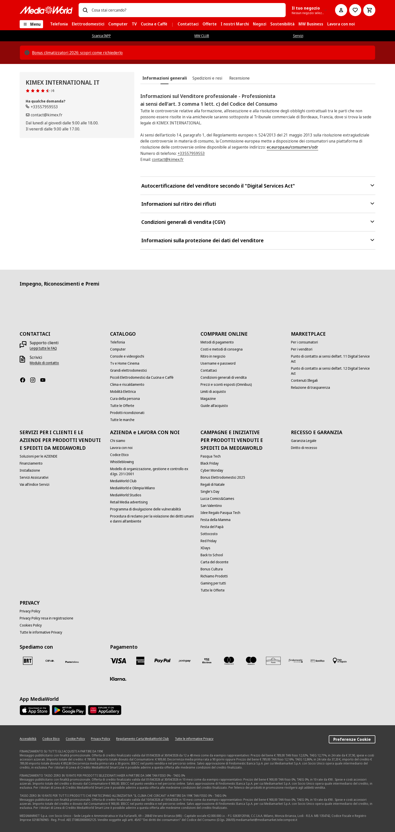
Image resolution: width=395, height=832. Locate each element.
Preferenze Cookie (352, 739)
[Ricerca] (85, 10)
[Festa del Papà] (212, 526)
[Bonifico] (318, 661)
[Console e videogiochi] (127, 356)
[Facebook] (25, 380)
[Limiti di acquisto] (213, 391)
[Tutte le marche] (122, 419)
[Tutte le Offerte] (122, 405)
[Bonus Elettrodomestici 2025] (223, 477)
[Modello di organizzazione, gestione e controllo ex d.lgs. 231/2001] (152, 471)
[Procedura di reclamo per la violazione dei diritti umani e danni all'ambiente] (152, 519)
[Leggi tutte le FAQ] (43, 348)
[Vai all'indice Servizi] (34, 484)
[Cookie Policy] (75, 739)
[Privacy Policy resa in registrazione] (46, 618)
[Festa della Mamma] (216, 519)
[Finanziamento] (31, 463)
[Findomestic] (295, 661)
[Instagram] (35, 380)
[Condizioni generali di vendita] (224, 377)
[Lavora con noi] (121, 447)
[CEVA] (50, 661)
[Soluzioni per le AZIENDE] (38, 456)
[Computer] (118, 349)
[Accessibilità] (28, 739)
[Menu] (31, 24)
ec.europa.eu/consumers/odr (292, 147)
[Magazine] (208, 398)
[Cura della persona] (125, 398)
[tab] (164, 78)
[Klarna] (118, 679)
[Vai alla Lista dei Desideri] (355, 10)
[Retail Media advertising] (129, 502)
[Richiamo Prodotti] (214, 576)
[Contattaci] (209, 370)
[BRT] (28, 661)
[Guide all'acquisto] (214, 405)
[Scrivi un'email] (44, 115)
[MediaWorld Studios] (125, 495)
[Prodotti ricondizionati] (127, 412)
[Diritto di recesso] (304, 447)
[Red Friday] (209, 540)
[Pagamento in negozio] (340, 661)
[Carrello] (369, 10)
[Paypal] (162, 661)
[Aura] (273, 661)
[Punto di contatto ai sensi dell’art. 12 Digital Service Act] (333, 371)
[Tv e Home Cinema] (124, 363)
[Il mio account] (341, 10)
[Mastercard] (229, 661)
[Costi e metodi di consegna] (222, 349)
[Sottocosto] (209, 533)
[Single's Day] (210, 491)
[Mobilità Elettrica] (123, 391)
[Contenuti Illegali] (304, 380)
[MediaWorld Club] (123, 480)
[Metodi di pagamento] (217, 342)
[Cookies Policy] (31, 625)
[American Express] (140, 661)
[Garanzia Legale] (303, 440)
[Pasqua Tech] (211, 456)
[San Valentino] (211, 505)
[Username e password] (218, 363)
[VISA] (118, 661)
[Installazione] (30, 470)
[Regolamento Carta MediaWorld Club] (142, 739)
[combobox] (186, 10)
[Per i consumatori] (304, 342)
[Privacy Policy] (30, 611)
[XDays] (205, 547)
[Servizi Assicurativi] (34, 477)
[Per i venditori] (301, 349)
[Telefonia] (117, 342)
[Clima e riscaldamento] (127, 384)
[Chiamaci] (42, 107)
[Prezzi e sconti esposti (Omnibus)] (226, 384)
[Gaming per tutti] (213, 583)
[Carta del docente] (214, 562)
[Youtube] (45, 380)
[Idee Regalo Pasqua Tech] (220, 512)
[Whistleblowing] (122, 461)
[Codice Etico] (119, 454)
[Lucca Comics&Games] (217, 498)
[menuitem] (59, 24)
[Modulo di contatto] (44, 362)
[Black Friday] (210, 463)
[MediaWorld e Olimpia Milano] (132, 488)
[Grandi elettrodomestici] (128, 370)
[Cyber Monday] (212, 470)
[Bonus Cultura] (212, 569)
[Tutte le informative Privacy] (41, 632)
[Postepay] (185, 661)
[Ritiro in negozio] (213, 356)
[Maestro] (251, 661)
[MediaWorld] (46, 10)
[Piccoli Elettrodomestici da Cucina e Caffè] (142, 377)
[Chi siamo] (117, 440)
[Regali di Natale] (213, 484)
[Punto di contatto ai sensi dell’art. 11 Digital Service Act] (333, 359)
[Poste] (72, 662)
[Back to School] (212, 555)
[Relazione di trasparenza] (310, 387)
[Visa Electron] (207, 661)
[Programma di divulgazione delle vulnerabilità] (145, 509)
